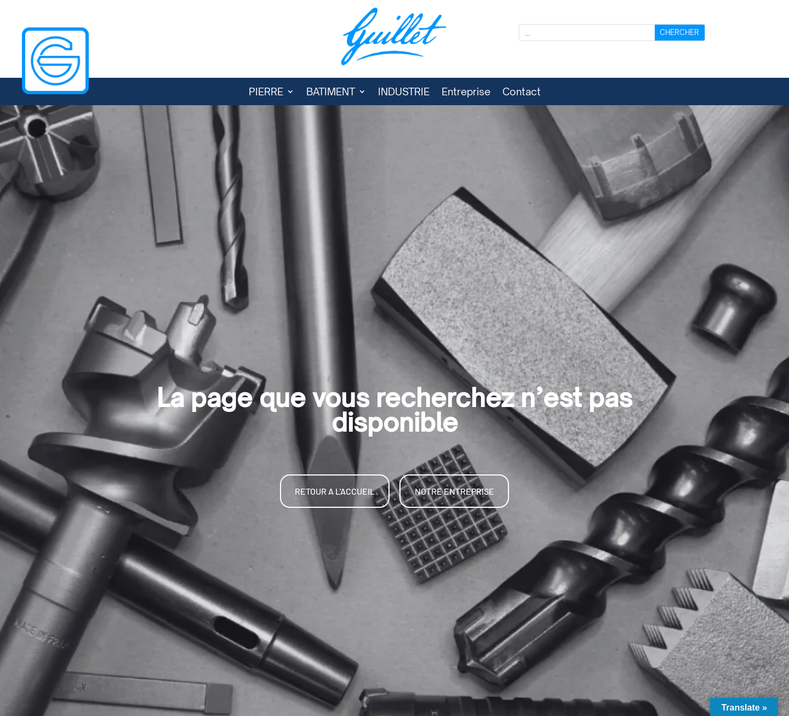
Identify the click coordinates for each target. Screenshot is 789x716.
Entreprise (466, 93)
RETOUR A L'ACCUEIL (335, 491)
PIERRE (266, 93)
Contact (521, 93)
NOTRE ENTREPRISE (454, 491)
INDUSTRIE (404, 93)
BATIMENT (330, 93)
